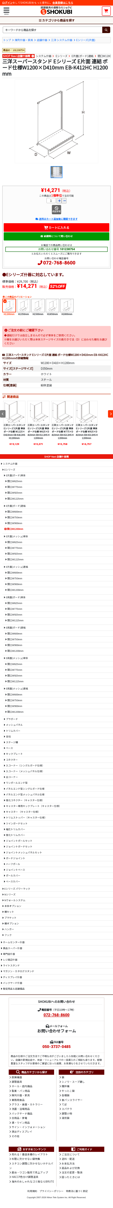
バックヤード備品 (22, 1113)
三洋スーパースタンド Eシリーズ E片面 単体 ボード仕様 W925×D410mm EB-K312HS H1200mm (87, 431)
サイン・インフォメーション (28, 1127)
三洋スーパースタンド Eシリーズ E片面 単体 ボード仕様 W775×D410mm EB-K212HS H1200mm (62, 431)
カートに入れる (56, 227)
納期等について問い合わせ (56, 236)
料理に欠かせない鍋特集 (26, 1159)
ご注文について (71, 1154)
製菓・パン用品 (21, 1091)
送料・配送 (68, 1159)
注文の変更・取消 (72, 1172)
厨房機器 (17, 1077)
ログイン (7, 2)
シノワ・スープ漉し (73, 1081)
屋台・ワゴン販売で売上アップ (30, 1172)
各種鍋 (65, 1095)
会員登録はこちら (62, 2)
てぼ (64, 1104)
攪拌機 (65, 1086)
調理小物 (67, 1113)
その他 (15, 1136)
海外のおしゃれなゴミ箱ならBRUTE (33, 1181)
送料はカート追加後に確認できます (56, 219)
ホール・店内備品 (22, 1086)
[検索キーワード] (52, 30)
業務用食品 (18, 1100)
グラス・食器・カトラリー (27, 1104)
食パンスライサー (72, 1100)
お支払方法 (68, 1163)
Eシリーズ (61, 56)
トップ (7, 40)
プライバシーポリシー (51, 1191)
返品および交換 (71, 1168)
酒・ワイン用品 (21, 1122)
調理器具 (17, 1081)
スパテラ (67, 1109)
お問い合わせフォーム (56, 1030)
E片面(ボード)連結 (82, 56)
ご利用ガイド (81, 1149)
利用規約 (32, 1191)
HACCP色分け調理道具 (25, 1177)
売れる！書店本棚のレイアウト (30, 1154)
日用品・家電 (19, 1118)
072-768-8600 (59, 263)
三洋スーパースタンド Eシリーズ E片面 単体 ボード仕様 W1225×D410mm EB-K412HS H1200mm (14, 431)
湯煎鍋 (65, 1118)
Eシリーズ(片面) (85, 40)
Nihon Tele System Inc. (57, 1197)
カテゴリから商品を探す (56, 20)
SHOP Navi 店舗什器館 (16, 56)
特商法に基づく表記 (77, 1191)
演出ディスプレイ (22, 1131)
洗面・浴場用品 (21, 1109)
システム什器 (43, 56)
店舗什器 (42, 40)
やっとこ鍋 (68, 1091)
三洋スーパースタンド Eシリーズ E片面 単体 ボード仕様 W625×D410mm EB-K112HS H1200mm (38, 431)
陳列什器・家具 (24, 40)
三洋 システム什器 (61, 40)
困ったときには (71, 1177)
